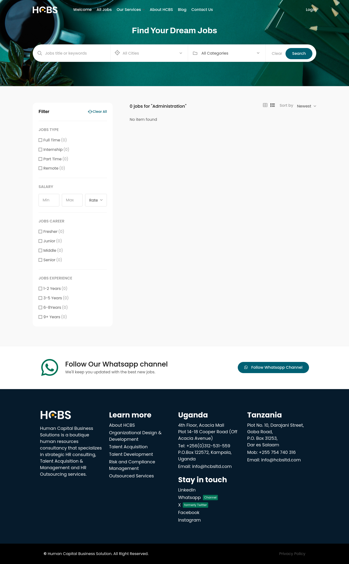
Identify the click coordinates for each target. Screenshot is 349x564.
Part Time (55, 159)
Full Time (55, 140)
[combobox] (230, 53)
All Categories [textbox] (214, 53)
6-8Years (55, 307)
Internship (56, 149)
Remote (54, 168)
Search (299, 53)
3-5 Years (56, 298)
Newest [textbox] (304, 106)
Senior (52, 260)
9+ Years (55, 317)
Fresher (53, 231)
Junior (52, 241)
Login (311, 9)
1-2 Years (55, 288)
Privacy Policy (292, 553)
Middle (53, 250)
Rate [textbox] (93, 200)
